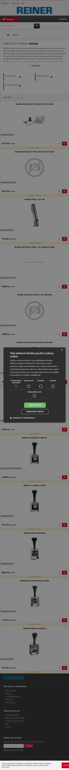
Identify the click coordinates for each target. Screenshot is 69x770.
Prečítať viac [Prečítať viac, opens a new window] (36, 375)
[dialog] (34, 385)
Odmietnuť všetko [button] (35, 411)
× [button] (62, 350)
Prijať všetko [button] (35, 405)
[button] (22, 418)
